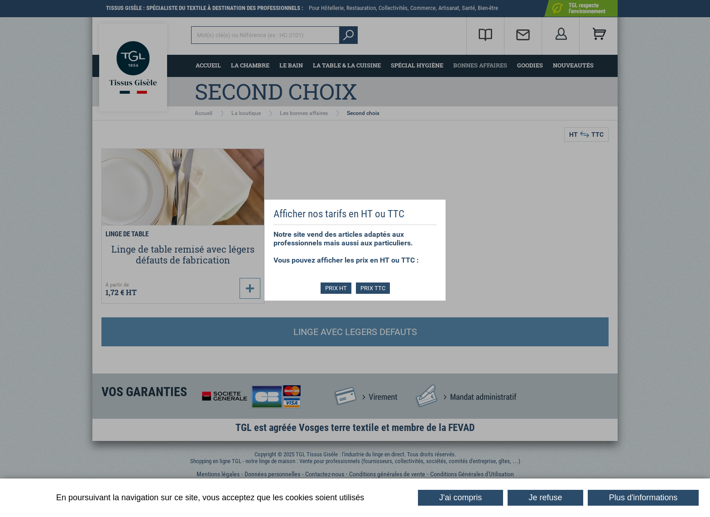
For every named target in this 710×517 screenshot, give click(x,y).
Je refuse (545, 497)
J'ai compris (460, 497)
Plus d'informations (643, 497)
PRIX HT (336, 288)
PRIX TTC (372, 288)
